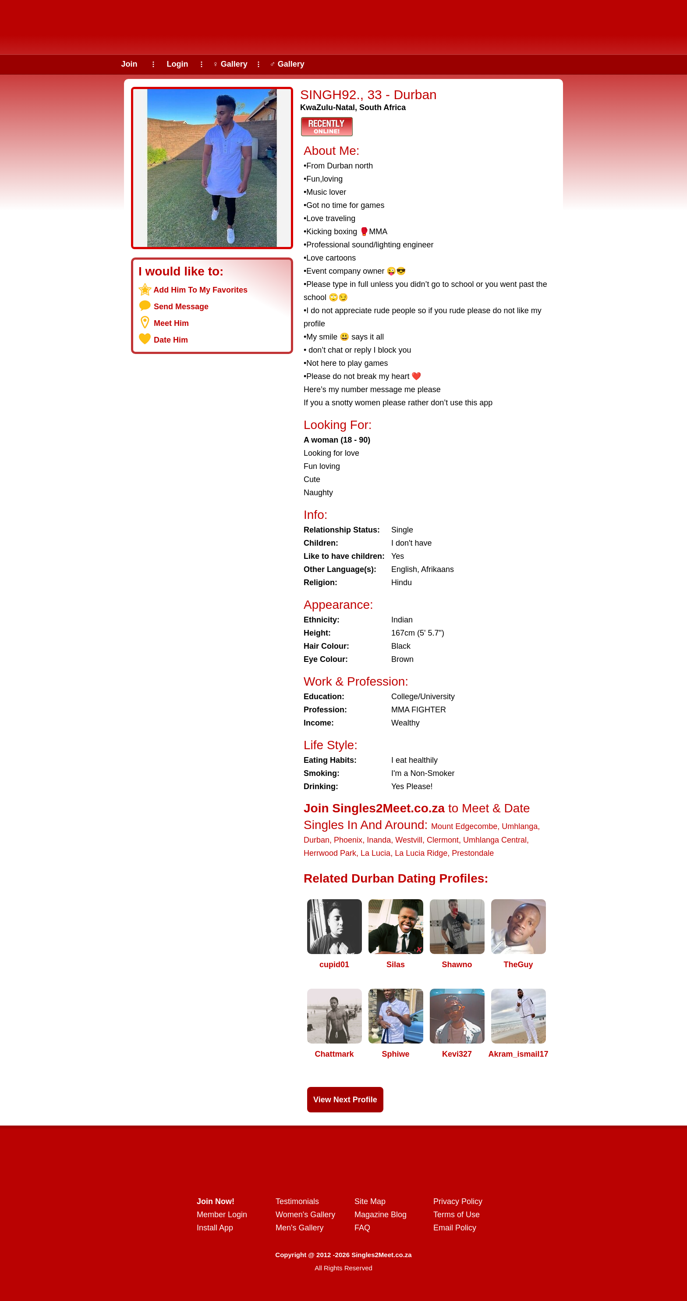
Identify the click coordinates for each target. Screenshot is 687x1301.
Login (177, 64)
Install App (215, 1227)
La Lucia (375, 853)
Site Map (370, 1201)
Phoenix (348, 840)
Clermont (443, 840)
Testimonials (297, 1201)
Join (129, 64)
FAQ (362, 1227)
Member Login (222, 1214)
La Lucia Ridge (421, 853)
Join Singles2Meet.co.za (374, 808)
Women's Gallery (305, 1214)
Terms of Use (456, 1214)
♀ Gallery (230, 64)
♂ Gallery (287, 64)
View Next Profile (345, 1099)
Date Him (171, 340)
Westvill (408, 840)
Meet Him (171, 323)
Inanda (379, 840)
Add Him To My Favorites (200, 290)
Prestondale (473, 853)
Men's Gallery (299, 1227)
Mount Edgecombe (464, 826)
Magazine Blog (380, 1214)
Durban (316, 840)
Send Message (181, 306)
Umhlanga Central (495, 840)
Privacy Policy (457, 1201)
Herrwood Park (330, 853)
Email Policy (454, 1227)
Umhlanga (520, 826)
